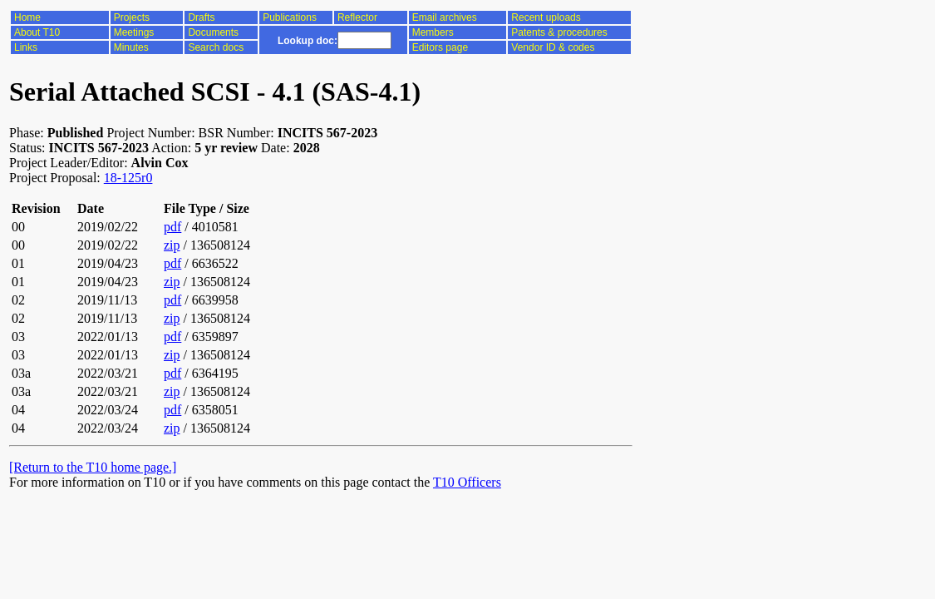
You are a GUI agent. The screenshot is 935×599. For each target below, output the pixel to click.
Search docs (216, 47)
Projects (132, 17)
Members (433, 32)
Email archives (444, 17)
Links (25, 47)
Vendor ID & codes (552, 47)
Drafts (201, 17)
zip (172, 245)
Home (27, 17)
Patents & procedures (559, 32)
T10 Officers (467, 482)
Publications (290, 17)
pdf (172, 227)
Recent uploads (545, 17)
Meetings (134, 32)
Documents (213, 32)
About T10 (37, 32)
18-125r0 (128, 178)
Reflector (357, 17)
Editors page (440, 47)
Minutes (131, 47)
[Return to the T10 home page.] (92, 467)
